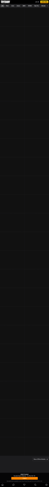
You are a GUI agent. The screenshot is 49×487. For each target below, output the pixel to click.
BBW (24, 5)
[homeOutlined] (2, 484)
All (2, 5)
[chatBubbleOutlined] (13, 485)
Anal (12, 5)
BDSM (30, 5)
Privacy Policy (27, 481)
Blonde (43, 5)
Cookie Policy (21, 481)
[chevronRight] (47, 5)
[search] (35, 484)
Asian (18, 5)
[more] (46, 484)
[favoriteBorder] (24, 485)
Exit (41, 481)
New (7, 5)
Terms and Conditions (36, 481)
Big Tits (37, 5)
